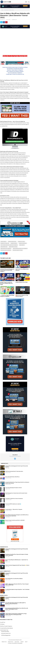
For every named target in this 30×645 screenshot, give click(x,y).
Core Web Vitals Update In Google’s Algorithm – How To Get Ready (17, 589)
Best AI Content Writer (5, 631)
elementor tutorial (21, 241)
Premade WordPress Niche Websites (6, 628)
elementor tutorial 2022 (5, 243)
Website (12, 80)
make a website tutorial (13, 246)
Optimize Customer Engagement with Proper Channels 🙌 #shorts (17, 565)
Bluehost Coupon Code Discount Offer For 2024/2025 (14, 520)
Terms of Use (4, 641)
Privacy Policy (10, 641)
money (4, 163)
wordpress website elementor (6, 250)
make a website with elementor (6, 248)
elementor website (14, 243)
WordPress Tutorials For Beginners (6, 626)
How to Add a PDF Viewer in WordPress (12, 476)
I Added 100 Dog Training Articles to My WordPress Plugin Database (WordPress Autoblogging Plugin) (16, 614)
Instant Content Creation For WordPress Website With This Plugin (6, 283)
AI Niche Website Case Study (21, 282)
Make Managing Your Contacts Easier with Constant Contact (16, 493)
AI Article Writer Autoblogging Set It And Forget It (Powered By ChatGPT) (7, 270)
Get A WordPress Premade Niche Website (15, 68)
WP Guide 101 (2, 19)
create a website (3, 241)
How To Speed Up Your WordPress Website (15, 71)
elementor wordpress (22, 243)
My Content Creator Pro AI (5, 633)
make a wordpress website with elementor (20, 248)
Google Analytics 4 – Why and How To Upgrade (13, 509)
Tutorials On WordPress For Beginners (15, 643)
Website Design (13, 92)
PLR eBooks (2, 624)
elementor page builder (12, 241)
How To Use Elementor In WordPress (15, 72)
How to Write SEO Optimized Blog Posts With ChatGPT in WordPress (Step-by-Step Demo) (15, 603)
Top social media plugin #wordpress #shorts (13, 487)
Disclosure (17, 641)
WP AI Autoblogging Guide (5, 635)
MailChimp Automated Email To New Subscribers (14, 471)
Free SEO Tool (2, 622)
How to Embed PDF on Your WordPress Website (14, 578)
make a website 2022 (4, 246)
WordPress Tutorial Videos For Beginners (15, 70)
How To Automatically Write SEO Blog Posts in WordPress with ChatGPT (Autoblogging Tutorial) (16, 609)
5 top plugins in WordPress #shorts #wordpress (14, 498)
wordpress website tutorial (17, 250)
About (26, 641)
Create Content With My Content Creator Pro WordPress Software (15, 67)
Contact (22, 641)
